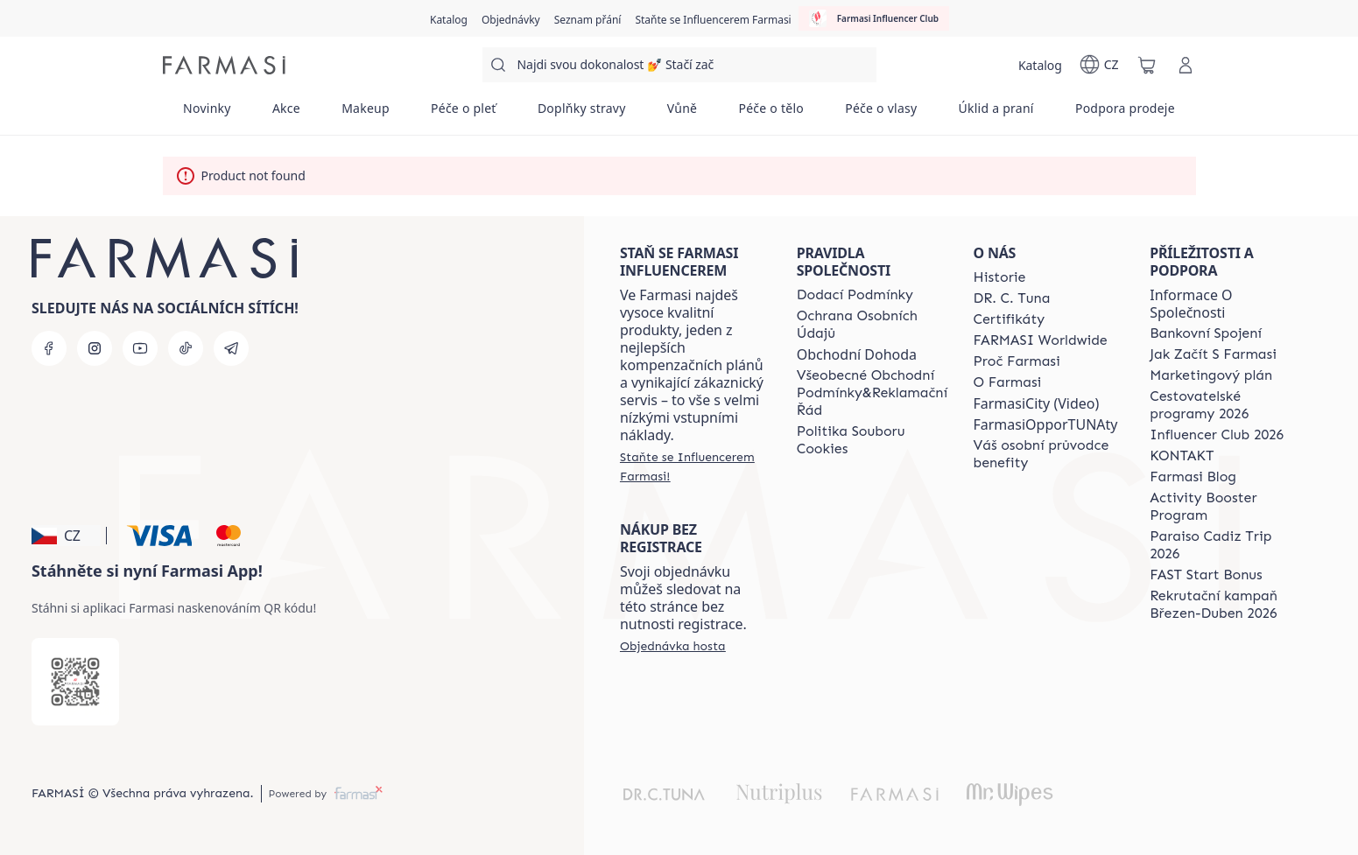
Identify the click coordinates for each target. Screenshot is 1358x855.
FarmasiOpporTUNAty (1045, 424)
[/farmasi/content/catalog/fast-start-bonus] (1206, 575)
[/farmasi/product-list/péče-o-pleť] (463, 114)
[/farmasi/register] (511, 18)
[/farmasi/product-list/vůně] (682, 114)
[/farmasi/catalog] (449, 18)
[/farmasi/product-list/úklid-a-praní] (996, 114)
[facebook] (49, 348)
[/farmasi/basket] (1146, 64)
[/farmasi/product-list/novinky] (207, 114)
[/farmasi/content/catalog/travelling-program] (1222, 405)
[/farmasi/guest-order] (673, 645)
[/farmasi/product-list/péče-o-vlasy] (881, 114)
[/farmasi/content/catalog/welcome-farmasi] (1045, 454)
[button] (66, 535)
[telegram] (231, 348)
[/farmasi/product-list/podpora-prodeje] (1124, 114)
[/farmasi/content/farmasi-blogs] (1193, 477)
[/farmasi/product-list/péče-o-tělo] (771, 114)
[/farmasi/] (224, 65)
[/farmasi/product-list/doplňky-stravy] (581, 114)
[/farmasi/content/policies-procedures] (872, 324)
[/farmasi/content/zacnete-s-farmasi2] (1213, 354)
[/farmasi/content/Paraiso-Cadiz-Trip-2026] (1222, 545)
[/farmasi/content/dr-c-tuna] (1011, 298)
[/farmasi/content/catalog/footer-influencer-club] (1217, 435)
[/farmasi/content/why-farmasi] (1016, 361)
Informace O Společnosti (1191, 303)
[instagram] (94, 348)
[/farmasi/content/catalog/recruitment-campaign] (1222, 604)
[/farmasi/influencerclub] (874, 18)
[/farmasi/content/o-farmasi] (1007, 382)
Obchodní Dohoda (857, 354)
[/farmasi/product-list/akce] (285, 114)
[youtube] (140, 348)
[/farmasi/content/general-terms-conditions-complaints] (872, 393)
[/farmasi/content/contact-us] (1182, 456)
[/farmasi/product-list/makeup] (366, 114)
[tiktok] (185, 348)
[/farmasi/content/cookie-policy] (872, 440)
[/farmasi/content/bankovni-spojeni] (1206, 333)
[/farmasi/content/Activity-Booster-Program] (1222, 506)
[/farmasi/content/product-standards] (1009, 319)
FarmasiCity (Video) (1036, 403)
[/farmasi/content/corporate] (1040, 340)
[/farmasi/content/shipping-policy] (855, 295)
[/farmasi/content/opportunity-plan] (1211, 375)
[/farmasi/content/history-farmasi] (999, 277)
